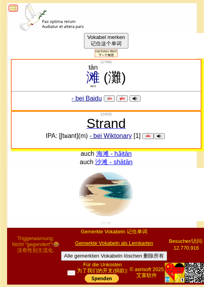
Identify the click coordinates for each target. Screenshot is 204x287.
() (106, 62)
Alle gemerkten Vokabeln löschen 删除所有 (114, 256)
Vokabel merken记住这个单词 (106, 40)
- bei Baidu (87, 98)
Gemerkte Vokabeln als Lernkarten (114, 243)
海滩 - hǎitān (114, 153)
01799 (106, 223)
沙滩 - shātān (113, 162)
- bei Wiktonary (111, 135)
